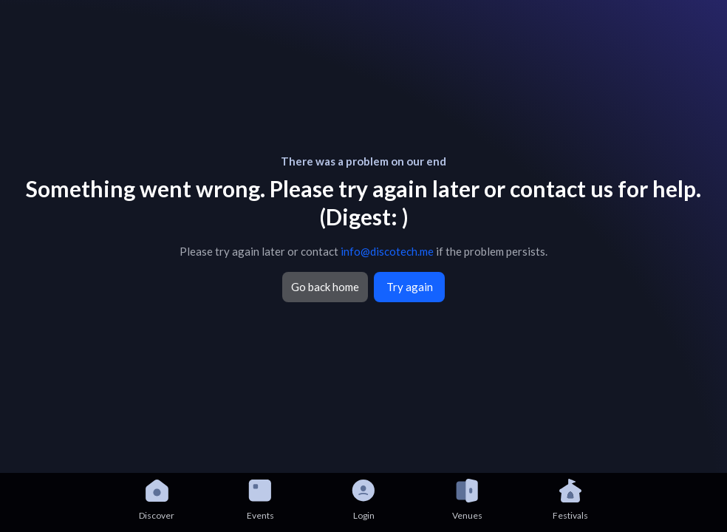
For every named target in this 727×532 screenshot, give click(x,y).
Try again (409, 286)
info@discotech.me (387, 251)
